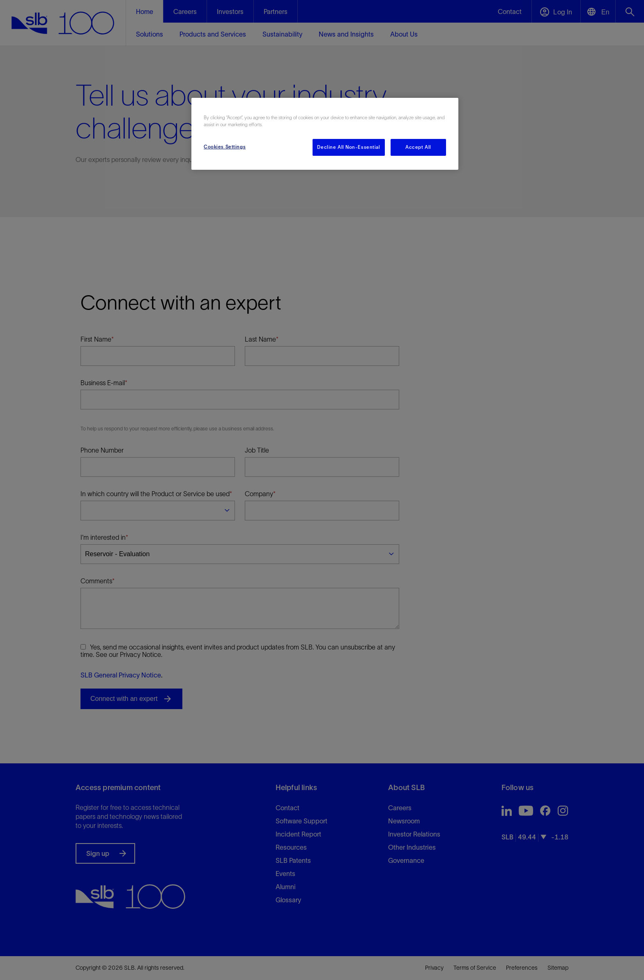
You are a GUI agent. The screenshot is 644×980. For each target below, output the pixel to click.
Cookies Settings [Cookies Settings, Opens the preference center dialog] (225, 146)
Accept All (418, 147)
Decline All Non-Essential (348, 147)
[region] (324, 134)
